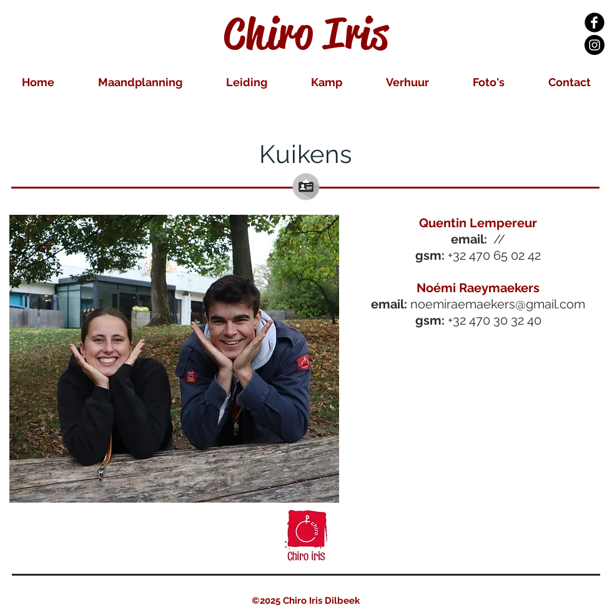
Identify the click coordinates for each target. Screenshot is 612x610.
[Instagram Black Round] (595, 45)
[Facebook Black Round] (595, 22)
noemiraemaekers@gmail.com (497, 304)
